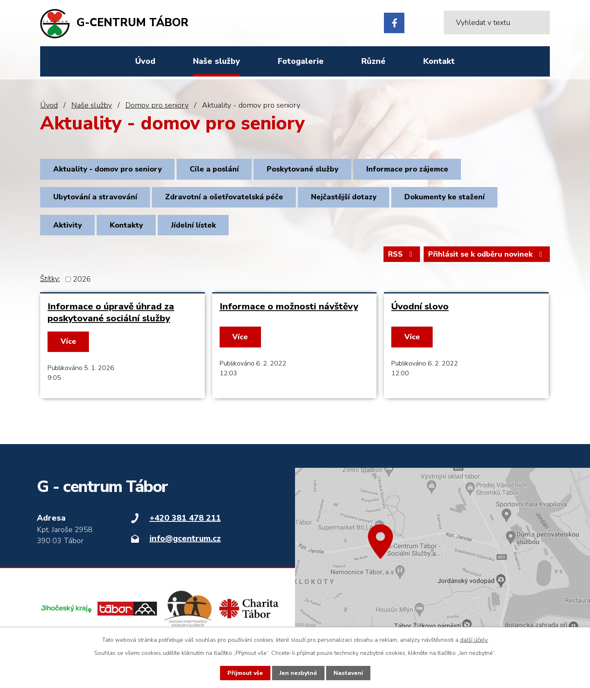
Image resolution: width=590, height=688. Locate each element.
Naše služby (91, 105)
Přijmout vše (245, 673)
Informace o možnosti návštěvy (289, 306)
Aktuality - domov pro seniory (107, 169)
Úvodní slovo (420, 306)
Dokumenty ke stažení (444, 197)
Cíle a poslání (214, 169)
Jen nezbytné (298, 673)
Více (68, 341)
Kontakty (126, 225)
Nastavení (348, 673)
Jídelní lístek (193, 225)
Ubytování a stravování (95, 197)
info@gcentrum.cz (185, 538)
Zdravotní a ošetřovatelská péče (224, 197)
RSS (402, 254)
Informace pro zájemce (407, 169)
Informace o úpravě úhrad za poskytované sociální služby (111, 312)
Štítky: (50, 279)
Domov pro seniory (156, 105)
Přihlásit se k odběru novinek (487, 254)
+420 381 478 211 (185, 517)
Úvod (49, 105)
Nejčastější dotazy (344, 197)
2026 (82, 279)
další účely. (474, 640)
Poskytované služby (302, 169)
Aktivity (67, 225)
